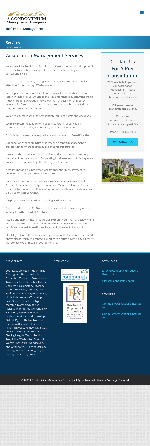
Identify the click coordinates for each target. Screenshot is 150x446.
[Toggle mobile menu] (142, 13)
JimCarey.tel (122, 380)
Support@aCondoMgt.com (93, 3)
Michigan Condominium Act (118, 280)
